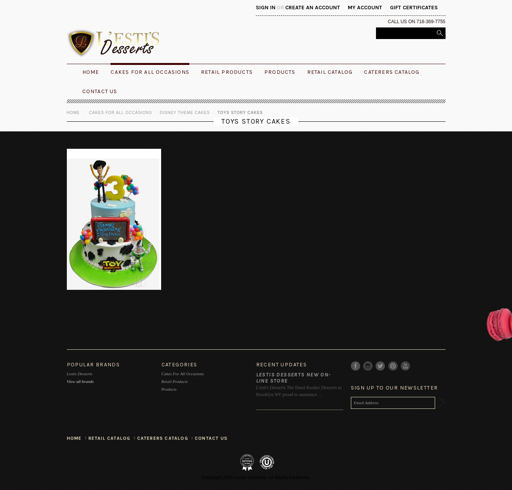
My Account (365, 7)
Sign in (266, 7)
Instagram (368, 366)
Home (73, 113)
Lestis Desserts (79, 373)
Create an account (312, 7)
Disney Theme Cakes (185, 113)
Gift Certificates (414, 7)
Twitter (380, 366)
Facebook (356, 366)
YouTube (405, 366)
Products (280, 72)
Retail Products (227, 72)
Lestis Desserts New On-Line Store (293, 377)
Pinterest (393, 366)
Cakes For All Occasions (150, 72)
